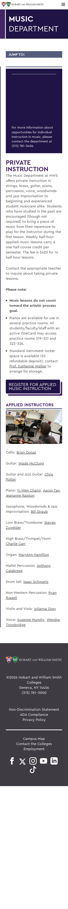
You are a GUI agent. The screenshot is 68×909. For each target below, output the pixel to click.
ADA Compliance (34, 714)
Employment (34, 748)
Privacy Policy (34, 719)
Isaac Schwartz (35, 581)
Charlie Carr (16, 543)
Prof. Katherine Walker (27, 366)
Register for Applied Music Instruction (32, 386)
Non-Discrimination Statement (34, 709)
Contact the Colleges (34, 743)
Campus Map (34, 738)
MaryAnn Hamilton (33, 554)
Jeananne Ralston (20, 495)
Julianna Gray (45, 608)
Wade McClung (31, 463)
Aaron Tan (51, 490)
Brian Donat (26, 452)
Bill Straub (39, 511)
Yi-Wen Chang (29, 490)
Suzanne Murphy (30, 619)
